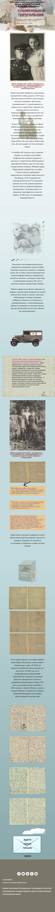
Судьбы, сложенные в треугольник (31, 10)
